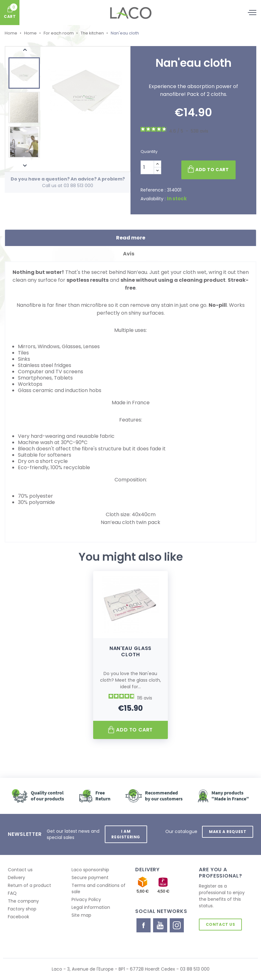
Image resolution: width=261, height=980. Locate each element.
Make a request (227, 831)
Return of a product (29, 885)
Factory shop (22, 909)
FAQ (12, 893)
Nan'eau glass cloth (130, 651)
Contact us (20, 870)
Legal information (91, 907)
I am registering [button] (125, 834)
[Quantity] (147, 167)
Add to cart (208, 169)
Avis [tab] (130, 253)
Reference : (153, 190)
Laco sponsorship (90, 870)
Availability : (153, 199)
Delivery (16, 877)
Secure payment (90, 877)
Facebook (18, 917)
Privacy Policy (86, 899)
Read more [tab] (130, 237)
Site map (81, 915)
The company (23, 901)
